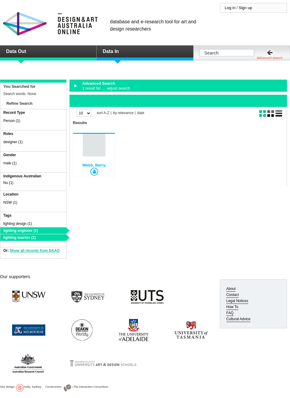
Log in (230, 7)
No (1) (8, 183)
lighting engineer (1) (20, 231)
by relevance (123, 113)
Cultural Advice (238, 319)
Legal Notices (237, 301)
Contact (232, 295)
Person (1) (11, 121)
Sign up (245, 7)
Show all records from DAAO (35, 250)
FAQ (230, 313)
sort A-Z (103, 113)
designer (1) (13, 142)
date (140, 113)
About (231, 289)
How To (232, 307)
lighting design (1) (17, 224)
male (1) (10, 163)
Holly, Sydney (32, 386)
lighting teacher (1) (19, 237)
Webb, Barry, (94, 165)
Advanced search (269, 58)
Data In (111, 51)
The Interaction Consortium (90, 386)
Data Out (16, 51)
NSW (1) (10, 202)
